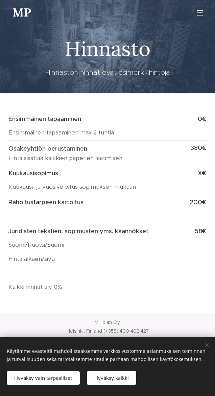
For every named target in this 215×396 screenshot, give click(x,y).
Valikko (200, 12)
